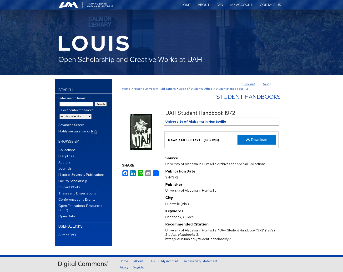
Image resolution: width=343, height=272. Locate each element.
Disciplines (66, 156)
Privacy (124, 267)
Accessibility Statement (200, 261)
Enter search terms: (72, 98)
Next (266, 84)
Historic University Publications (155, 89)
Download (256, 139)
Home (126, 89)
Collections (66, 150)
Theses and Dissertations (77, 193)
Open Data (66, 216)
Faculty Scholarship (72, 181)
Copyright (138, 267)
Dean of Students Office (195, 89)
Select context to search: (76, 110)
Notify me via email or (77, 131)
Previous (249, 84)
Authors (64, 162)
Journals (64, 168)
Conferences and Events (76, 199)
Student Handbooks (229, 89)
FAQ (152, 261)
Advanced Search (71, 125)
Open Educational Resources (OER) (80, 208)
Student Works (69, 187)
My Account (169, 261)
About (138, 261)
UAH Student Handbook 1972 (200, 113)
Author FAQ (67, 235)
